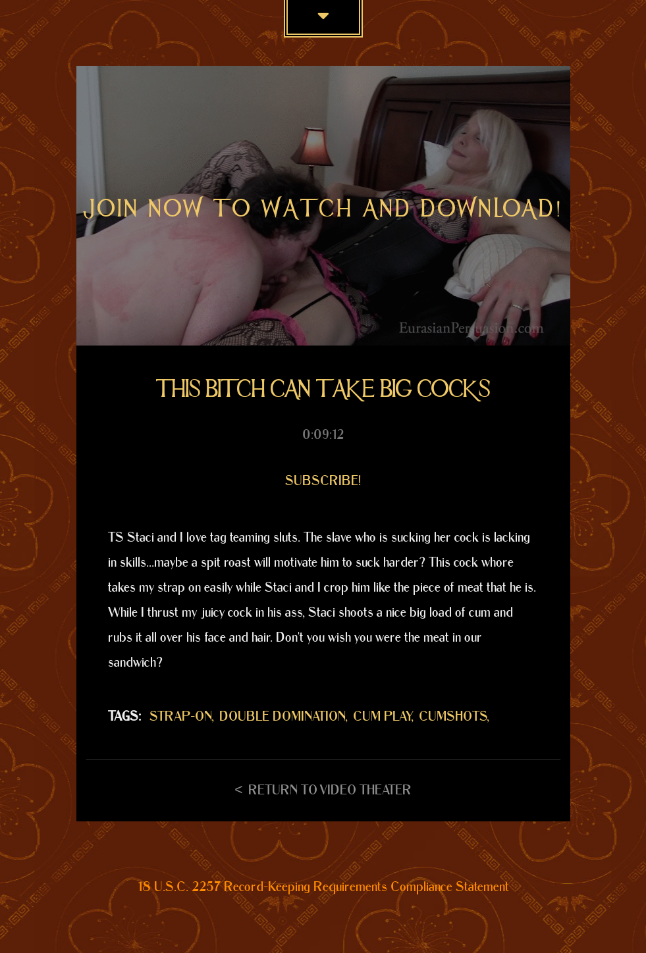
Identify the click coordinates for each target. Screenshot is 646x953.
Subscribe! (323, 481)
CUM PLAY (382, 716)
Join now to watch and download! (323, 208)
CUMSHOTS (453, 716)
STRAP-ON (180, 716)
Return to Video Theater (330, 790)
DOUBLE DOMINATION (282, 716)
